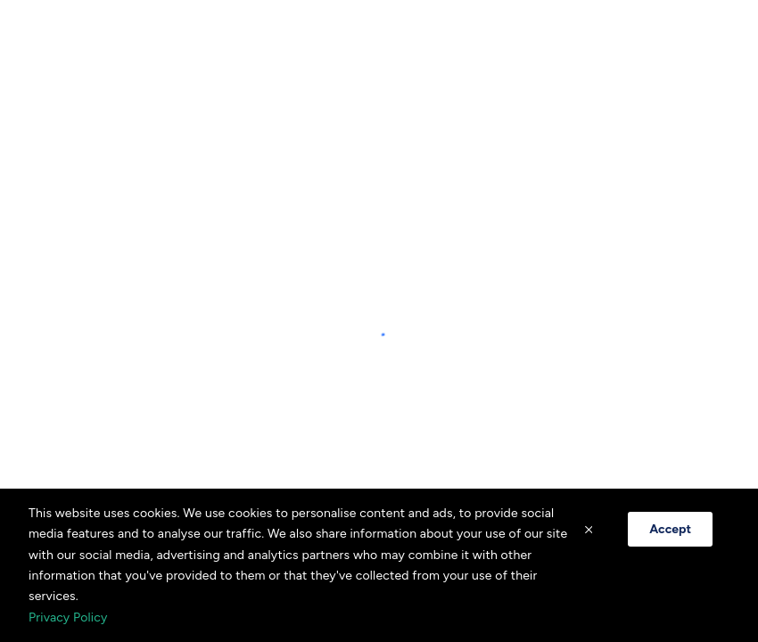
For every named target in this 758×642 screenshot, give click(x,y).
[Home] (54, 44)
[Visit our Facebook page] (355, 291)
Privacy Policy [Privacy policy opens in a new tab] (379, 245)
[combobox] (566, 44)
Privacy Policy (68, 617)
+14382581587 (379, 210)
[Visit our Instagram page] (403, 291)
